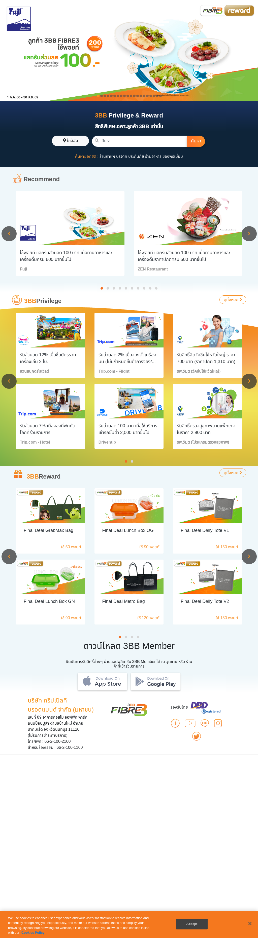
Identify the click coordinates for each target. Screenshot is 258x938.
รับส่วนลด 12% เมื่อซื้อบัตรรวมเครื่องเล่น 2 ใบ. (48, 358)
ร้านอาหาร (153, 156)
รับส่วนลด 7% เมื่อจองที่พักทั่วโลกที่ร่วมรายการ (47, 429)
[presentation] (9, 233)
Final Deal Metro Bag (123, 601)
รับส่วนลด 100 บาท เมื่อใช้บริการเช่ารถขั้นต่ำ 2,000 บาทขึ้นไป (128, 429)
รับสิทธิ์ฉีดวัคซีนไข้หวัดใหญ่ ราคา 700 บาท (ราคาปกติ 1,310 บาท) (206, 358)
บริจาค (121, 156)
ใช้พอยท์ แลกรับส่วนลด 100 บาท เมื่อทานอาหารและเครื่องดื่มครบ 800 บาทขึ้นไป (66, 256)
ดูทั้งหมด (233, 300)
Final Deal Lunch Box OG (128, 530)
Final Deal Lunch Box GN (49, 601)
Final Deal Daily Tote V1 (205, 530)
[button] (102, 288)
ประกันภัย (136, 156)
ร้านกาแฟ (107, 156)
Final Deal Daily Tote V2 (205, 601)
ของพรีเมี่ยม (173, 156)
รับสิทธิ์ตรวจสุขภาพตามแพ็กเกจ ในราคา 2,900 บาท (206, 429)
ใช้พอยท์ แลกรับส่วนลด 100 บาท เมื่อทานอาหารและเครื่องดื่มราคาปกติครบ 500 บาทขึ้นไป (184, 256)
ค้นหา (196, 141)
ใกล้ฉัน (70, 141)
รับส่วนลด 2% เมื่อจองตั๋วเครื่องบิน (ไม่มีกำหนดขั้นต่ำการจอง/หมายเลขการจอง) (127, 361)
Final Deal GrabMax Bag (48, 530)
